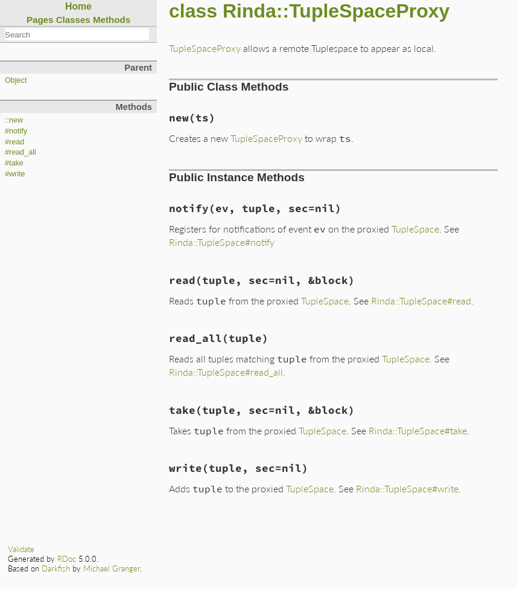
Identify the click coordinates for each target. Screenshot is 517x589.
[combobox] (77, 34)
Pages (40, 19)
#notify (16, 131)
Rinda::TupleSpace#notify (221, 242)
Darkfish (56, 568)
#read (14, 142)
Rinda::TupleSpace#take (418, 430)
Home (78, 6)
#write (15, 174)
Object (16, 80)
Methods (111, 19)
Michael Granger (111, 568)
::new (14, 120)
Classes (73, 19)
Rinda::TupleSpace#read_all (226, 372)
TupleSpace (415, 228)
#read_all (20, 152)
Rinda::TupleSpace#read (421, 300)
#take (14, 163)
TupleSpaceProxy (205, 48)
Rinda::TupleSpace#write (407, 488)
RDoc (66, 559)
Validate (21, 549)
